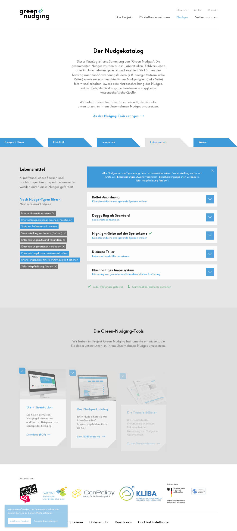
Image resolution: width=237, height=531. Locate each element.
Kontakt (212, 10)
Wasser (203, 142)
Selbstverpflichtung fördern (37, 266)
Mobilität (58, 142)
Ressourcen (108, 142)
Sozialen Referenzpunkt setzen (39, 226)
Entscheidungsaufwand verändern (41, 240)
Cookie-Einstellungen (154, 522)
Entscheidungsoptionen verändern (41, 246)
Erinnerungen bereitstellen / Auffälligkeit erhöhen (49, 259)
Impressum (75, 522)
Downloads (123, 522)
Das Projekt (124, 17)
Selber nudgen (206, 17)
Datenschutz (98, 522)
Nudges (182, 17)
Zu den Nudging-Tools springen (116, 116)
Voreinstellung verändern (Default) (41, 233)
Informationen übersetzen (36, 213)
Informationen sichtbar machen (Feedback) (46, 220)
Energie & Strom (14, 142)
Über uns (182, 10)
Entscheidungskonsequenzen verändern (44, 253)
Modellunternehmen (154, 17)
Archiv (198, 10)
